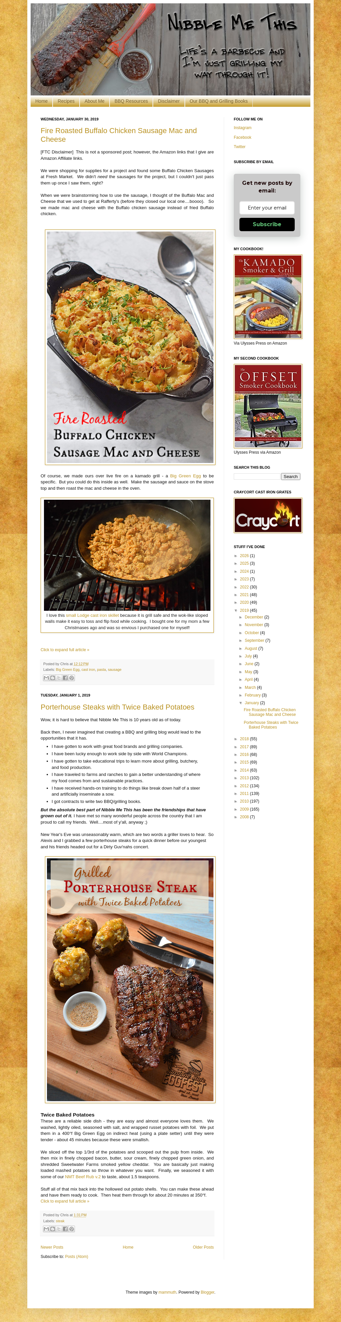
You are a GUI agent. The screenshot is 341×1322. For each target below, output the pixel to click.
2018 (245, 739)
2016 (245, 754)
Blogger (207, 1292)
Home (41, 101)
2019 (245, 610)
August (251, 648)
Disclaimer (168, 101)
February (253, 695)
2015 (245, 762)
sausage (115, 670)
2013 (245, 778)
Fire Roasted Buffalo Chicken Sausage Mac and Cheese (270, 712)
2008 (245, 817)
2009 (245, 809)
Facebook (242, 137)
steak (60, 1221)
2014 (245, 770)
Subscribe (267, 224)
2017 (245, 747)
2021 (245, 594)
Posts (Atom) (76, 1256)
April (249, 679)
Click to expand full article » (65, 649)
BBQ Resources (131, 101)
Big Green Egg (185, 475)
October (252, 632)
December (254, 617)
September (255, 640)
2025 (245, 563)
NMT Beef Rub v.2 (83, 1176)
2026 (245, 555)
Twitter (239, 146)
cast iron (88, 670)
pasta (101, 670)
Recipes (66, 101)
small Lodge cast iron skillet (92, 615)
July (249, 656)
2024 (245, 571)
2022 (245, 587)
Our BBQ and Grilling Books (219, 101)
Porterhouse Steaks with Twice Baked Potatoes (117, 707)
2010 (245, 801)
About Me (95, 101)
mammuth (167, 1292)
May (249, 672)
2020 (245, 602)
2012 (245, 786)
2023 (245, 579)
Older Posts (203, 1247)
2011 (245, 793)
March (251, 687)
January (252, 703)
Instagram (242, 127)
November (254, 624)
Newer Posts (52, 1247)
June (249, 664)
